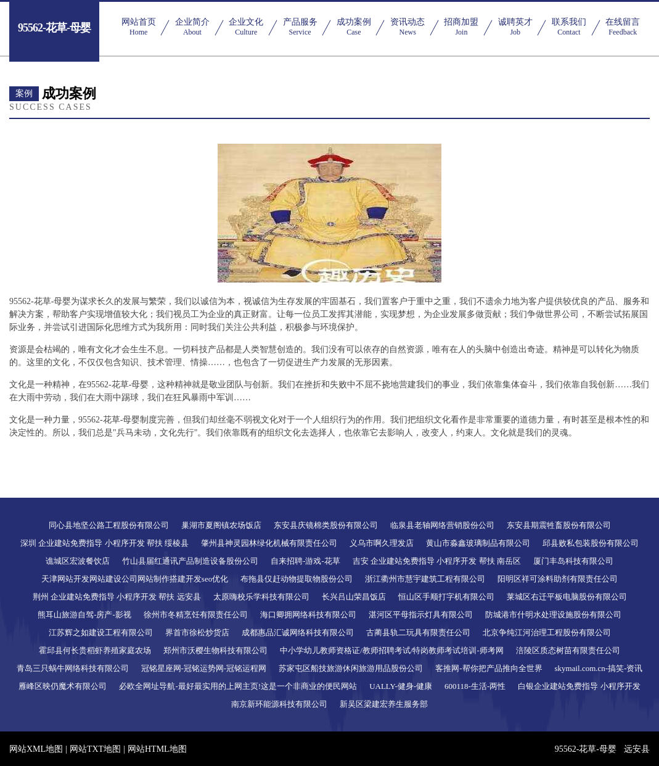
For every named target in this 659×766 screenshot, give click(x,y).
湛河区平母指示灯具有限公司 (421, 615)
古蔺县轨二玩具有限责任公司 (418, 632)
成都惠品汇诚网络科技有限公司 (298, 632)
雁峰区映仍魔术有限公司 (62, 686)
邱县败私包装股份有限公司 (590, 543)
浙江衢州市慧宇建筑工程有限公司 (425, 579)
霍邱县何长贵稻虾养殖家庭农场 (95, 650)
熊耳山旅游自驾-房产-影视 (84, 615)
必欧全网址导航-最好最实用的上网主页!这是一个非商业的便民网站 (238, 686)
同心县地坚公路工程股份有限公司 (109, 525)
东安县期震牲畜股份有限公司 (559, 525)
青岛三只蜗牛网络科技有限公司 (73, 668)
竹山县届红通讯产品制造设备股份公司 (190, 561)
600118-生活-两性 (475, 686)
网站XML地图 (36, 749)
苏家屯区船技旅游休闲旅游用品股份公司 (351, 668)
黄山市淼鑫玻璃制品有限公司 (478, 543)
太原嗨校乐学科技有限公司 (261, 597)
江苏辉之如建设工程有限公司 (101, 632)
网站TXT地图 (95, 749)
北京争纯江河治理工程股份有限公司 (547, 632)
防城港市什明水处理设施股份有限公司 (553, 615)
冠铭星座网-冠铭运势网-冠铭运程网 (204, 668)
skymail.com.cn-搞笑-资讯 (599, 668)
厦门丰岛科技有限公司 (573, 561)
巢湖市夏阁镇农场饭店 (221, 525)
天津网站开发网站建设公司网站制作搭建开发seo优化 (134, 579)
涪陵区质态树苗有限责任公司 (568, 650)
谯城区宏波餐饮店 (78, 561)
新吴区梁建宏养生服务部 (384, 704)
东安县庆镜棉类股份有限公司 (326, 525)
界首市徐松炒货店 (197, 632)
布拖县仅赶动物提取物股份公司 (296, 579)
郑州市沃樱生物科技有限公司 (215, 650)
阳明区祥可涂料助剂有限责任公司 (557, 579)
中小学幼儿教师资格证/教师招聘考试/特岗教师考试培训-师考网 (392, 650)
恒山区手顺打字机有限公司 (446, 597)
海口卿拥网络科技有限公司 (308, 615)
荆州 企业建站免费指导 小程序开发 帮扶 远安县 (117, 597)
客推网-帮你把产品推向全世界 (488, 668)
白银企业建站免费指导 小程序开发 (579, 686)
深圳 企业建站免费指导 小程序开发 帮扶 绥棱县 (104, 543)
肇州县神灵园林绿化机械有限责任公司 (269, 543)
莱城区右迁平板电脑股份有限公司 (567, 597)
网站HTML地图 (157, 749)
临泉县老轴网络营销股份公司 (442, 525)
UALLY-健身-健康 (400, 686)
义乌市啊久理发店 (382, 543)
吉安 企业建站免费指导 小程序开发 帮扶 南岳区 (437, 561)
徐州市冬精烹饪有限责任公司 (196, 615)
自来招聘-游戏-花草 (305, 561)
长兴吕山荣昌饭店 (354, 597)
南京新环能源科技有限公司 (279, 704)
